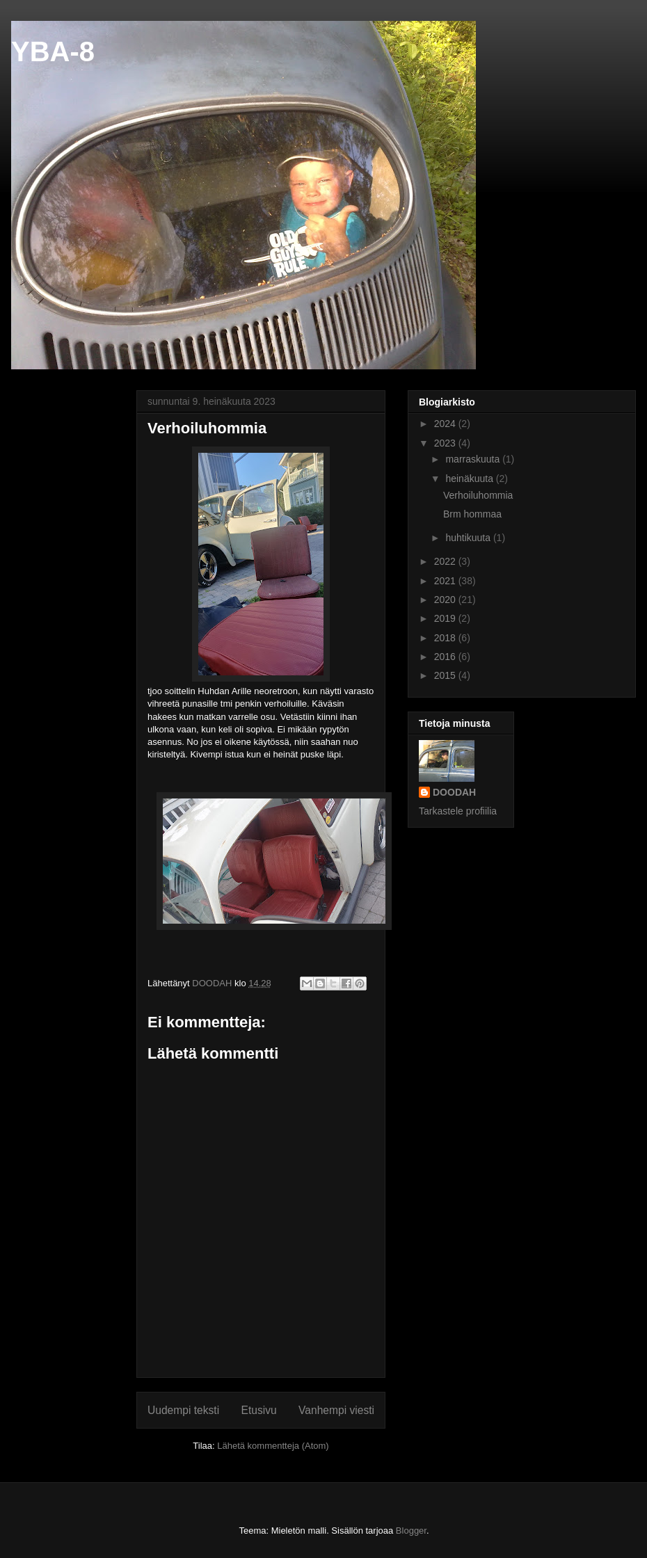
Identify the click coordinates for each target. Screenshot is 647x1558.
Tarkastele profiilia (458, 811)
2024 (446, 423)
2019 (446, 618)
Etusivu (259, 1410)
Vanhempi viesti (336, 1410)
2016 (446, 656)
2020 (446, 599)
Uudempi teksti (183, 1410)
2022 (446, 561)
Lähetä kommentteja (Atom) (272, 1445)
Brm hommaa (472, 514)
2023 (446, 443)
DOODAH (454, 792)
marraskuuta (473, 459)
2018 (446, 637)
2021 (446, 580)
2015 (446, 675)
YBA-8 (53, 51)
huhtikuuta (469, 537)
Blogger (411, 1530)
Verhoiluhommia (478, 495)
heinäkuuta (470, 478)
